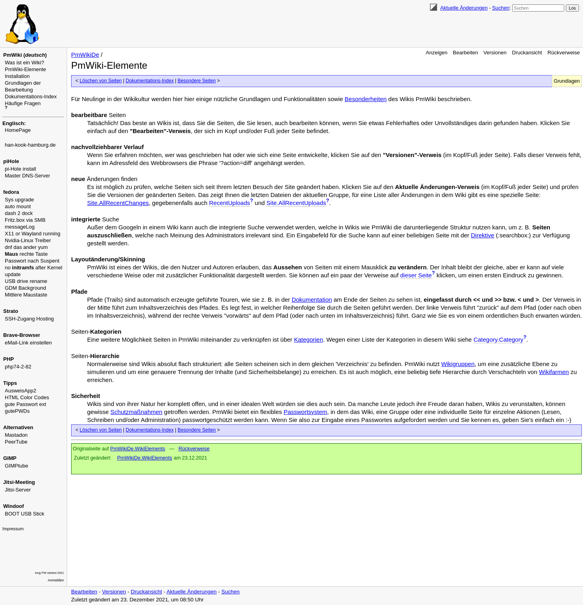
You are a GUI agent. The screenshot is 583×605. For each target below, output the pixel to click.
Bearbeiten (465, 53)
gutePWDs (17, 411)
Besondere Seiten (196, 81)
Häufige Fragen (23, 103)
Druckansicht (527, 53)
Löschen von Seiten (100, 81)
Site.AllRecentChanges (118, 202)
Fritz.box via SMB (25, 220)
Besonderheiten (366, 99)
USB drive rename (26, 281)
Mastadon (16, 435)
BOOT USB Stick (24, 514)
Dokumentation (312, 299)
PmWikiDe (85, 54)
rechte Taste (26, 254)
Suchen (500, 8)
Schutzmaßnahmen (136, 411)
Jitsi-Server (18, 490)
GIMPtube (16, 466)
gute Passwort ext (25, 404)
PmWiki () (25, 55)
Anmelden (56, 580)
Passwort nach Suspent (32, 261)
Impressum (13, 528)
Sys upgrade (19, 200)
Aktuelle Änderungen (463, 8)
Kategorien (308, 339)
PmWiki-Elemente (25, 69)
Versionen (495, 53)
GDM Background (25, 288)
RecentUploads (229, 202)
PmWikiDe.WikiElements (137, 449)
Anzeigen (437, 53)
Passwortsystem (305, 411)
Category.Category (498, 339)
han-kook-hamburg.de (30, 145)
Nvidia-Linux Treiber (28, 240)
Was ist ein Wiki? (24, 63)
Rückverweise (563, 53)
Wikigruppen (457, 363)
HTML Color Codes (27, 397)
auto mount (18, 206)
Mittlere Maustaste (26, 295)
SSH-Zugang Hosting (29, 319)
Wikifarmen (554, 371)
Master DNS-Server (27, 176)
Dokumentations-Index (31, 97)
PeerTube (16, 442)
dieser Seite (416, 275)
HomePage (18, 130)
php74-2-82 (18, 367)
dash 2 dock (19, 213)
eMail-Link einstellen (28, 343)
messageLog (19, 227)
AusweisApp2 (20, 391)
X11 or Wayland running (32, 234)
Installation (17, 76)
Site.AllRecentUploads (296, 202)
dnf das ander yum (26, 247)
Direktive (482, 235)
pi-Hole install (20, 169)
